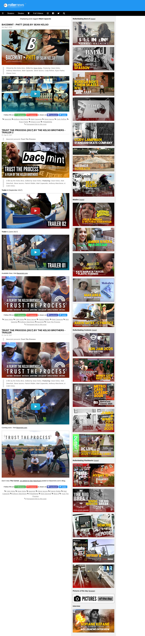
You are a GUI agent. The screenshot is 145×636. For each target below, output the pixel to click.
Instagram (33, 115)
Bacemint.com (22, 273)
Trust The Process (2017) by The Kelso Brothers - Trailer (33, 331)
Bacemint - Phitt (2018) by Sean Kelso (25, 24)
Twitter (63, 115)
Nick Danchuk (46, 494)
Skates (21, 13)
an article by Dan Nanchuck (30, 481)
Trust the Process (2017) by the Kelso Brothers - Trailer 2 (33, 131)
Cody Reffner (61, 119)
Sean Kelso (37, 68)
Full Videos (38, 13)
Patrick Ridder (44, 319)
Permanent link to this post (36, 124)
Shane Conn (35, 122)
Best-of (56, 494)
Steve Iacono (49, 119)
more (93, 19)
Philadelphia (47, 122)
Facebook (53, 115)
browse (91, 591)
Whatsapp (21, 115)
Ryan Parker (23, 122)
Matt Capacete (36, 119)
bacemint (8, 119)
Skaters (10, 13)
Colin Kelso (19, 319)
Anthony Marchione (21, 119)
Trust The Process (53, 322)
